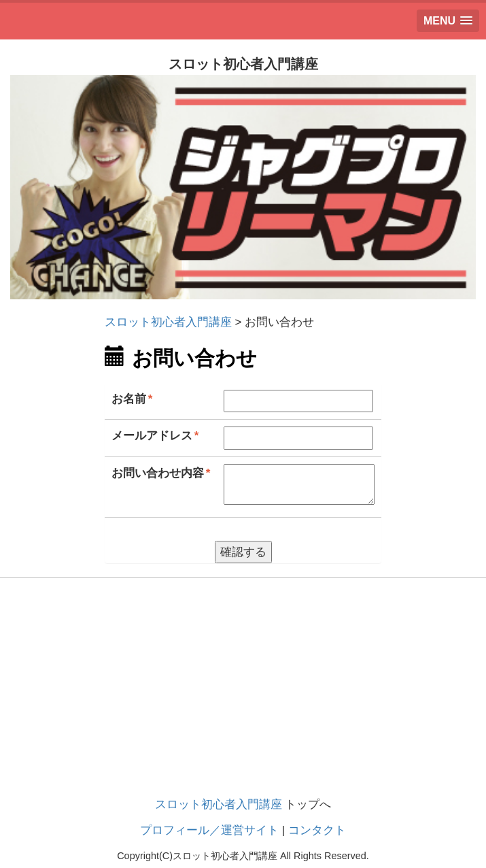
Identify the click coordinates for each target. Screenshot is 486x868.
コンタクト (317, 830)
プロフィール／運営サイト (209, 830)
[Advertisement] (243, 700)
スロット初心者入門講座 (218, 804)
